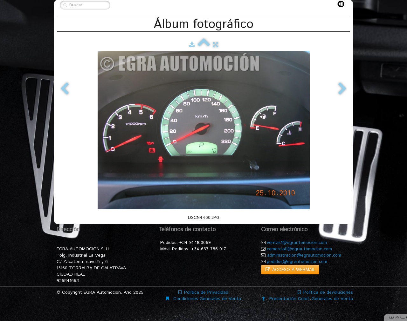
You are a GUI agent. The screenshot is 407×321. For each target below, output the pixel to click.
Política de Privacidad (203, 292)
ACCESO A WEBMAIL (290, 269)
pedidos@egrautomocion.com (297, 262)
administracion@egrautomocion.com (304, 255)
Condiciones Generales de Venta (203, 299)
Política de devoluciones (325, 292)
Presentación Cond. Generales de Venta (307, 299)
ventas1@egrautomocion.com (297, 242)
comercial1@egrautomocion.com (299, 249)
